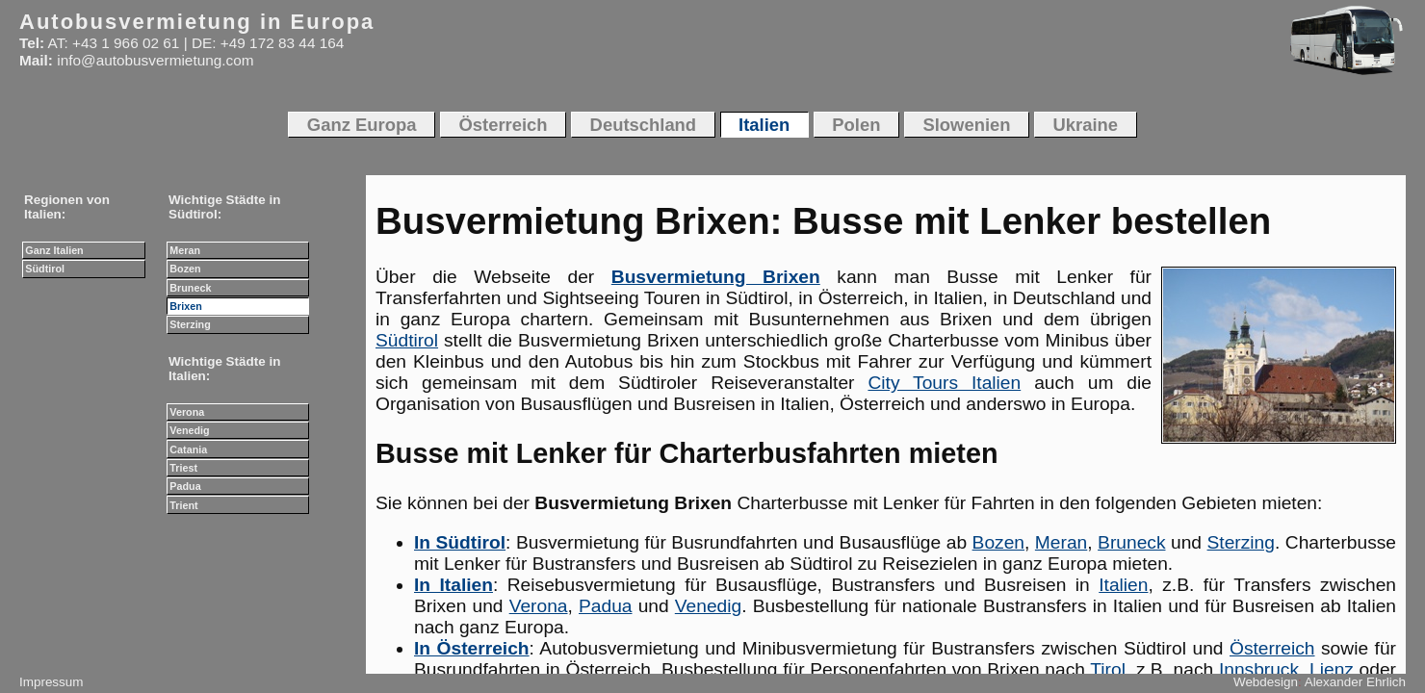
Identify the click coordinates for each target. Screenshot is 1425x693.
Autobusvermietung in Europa (197, 22)
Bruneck (1131, 542)
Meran (1061, 542)
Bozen (998, 542)
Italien (1123, 585)
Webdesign (1265, 682)
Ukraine (1086, 125)
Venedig (708, 606)
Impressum (51, 682)
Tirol (1108, 669)
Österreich (1272, 648)
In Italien (453, 585)
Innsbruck (1259, 669)
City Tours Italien (944, 382)
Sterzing (1241, 542)
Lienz (1331, 669)
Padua (605, 606)
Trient (183, 505)
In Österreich (472, 648)
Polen (856, 125)
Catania (188, 449)
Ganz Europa (362, 125)
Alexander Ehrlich (1355, 682)
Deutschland (643, 125)
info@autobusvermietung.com (155, 60)
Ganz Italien (54, 250)
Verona (538, 606)
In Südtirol (459, 542)
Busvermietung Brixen (715, 277)
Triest (183, 468)
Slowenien (966, 125)
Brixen (185, 306)
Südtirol (407, 340)
